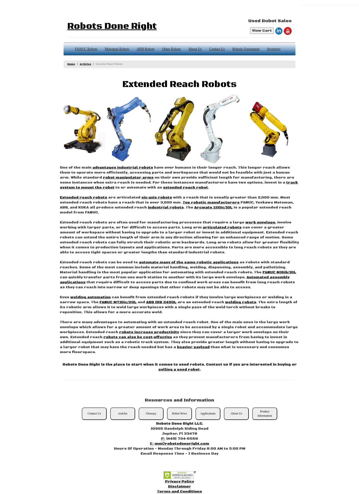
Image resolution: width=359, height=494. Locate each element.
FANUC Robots (86, 49)
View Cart (262, 30)
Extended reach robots (83, 197)
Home (71, 64)
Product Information (265, 413)
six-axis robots (156, 197)
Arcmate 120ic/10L (213, 207)
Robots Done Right (112, 26)
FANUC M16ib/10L (279, 272)
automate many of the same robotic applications (189, 262)
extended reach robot (185, 187)
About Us (195, 49)
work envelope (260, 222)
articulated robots (222, 227)
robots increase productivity (149, 332)
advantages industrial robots (122, 167)
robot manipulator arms (128, 177)
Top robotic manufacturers (211, 202)
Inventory (273, 49)
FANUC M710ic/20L (118, 302)
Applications (207, 413)
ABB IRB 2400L (161, 302)
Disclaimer (179, 486)
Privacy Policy (179, 481)
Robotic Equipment (246, 49)
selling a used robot (179, 369)
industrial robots (165, 207)
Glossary (151, 413)
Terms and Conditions (179, 491)
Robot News (179, 413)
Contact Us (217, 49)
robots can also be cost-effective (137, 337)
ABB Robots (146, 49)
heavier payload (193, 347)
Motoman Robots (117, 49)
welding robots (240, 302)
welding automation (90, 297)
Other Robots (171, 49)
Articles (85, 64)
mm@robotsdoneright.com (182, 443)
